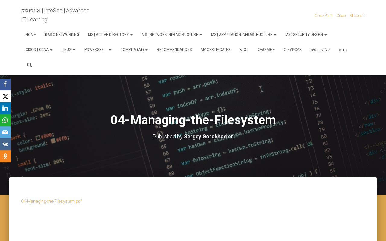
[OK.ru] (6, 157)
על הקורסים (320, 50)
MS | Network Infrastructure (172, 34)
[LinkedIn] (6, 109)
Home (31, 34)
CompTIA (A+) (134, 50)
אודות (343, 50)
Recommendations (174, 50)
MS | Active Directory (110, 34)
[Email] (6, 133)
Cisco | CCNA (39, 50)
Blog (244, 50)
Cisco (341, 16)
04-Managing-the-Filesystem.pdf (51, 201)
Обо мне (266, 50)
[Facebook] (6, 85)
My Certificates (215, 50)
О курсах (293, 50)
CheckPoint (324, 16)
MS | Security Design (306, 34)
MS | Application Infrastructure (243, 34)
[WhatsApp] (6, 121)
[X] (6, 97)
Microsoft (357, 16)
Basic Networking (62, 34)
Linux (68, 50)
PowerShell (97, 50)
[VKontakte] (6, 145)
